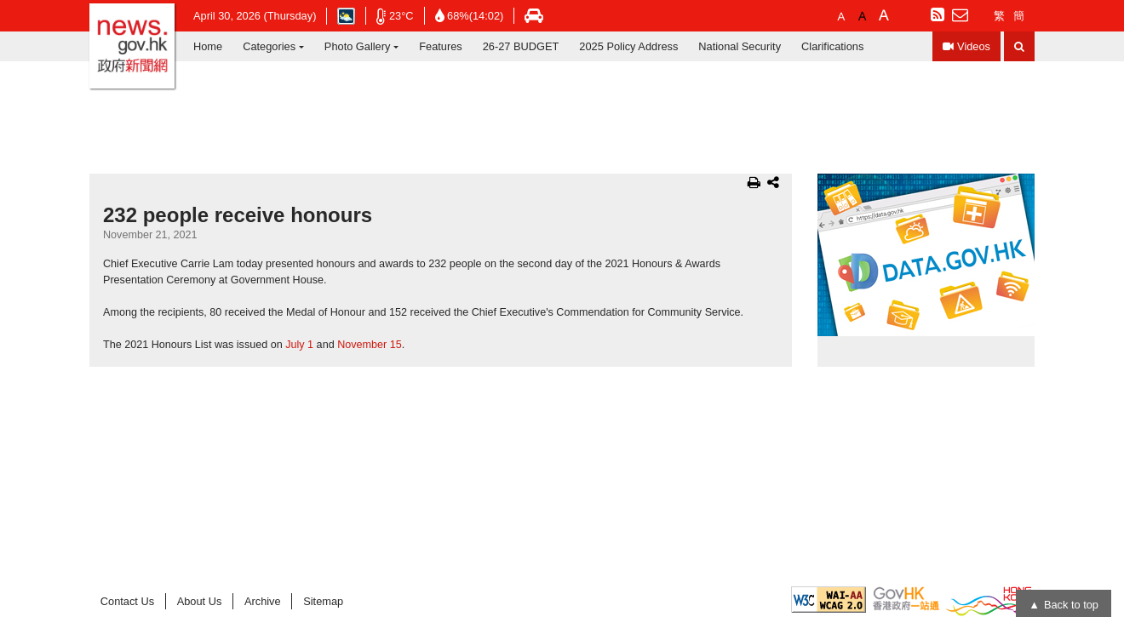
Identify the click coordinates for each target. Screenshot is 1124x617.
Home (207, 46)
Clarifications (832, 46)
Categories (269, 46)
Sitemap (323, 601)
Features (440, 46)
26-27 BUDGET (521, 46)
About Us (199, 601)
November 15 (369, 345)
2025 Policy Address (628, 46)
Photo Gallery (357, 46)
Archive (262, 601)
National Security (739, 46)
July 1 (299, 345)
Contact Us (127, 601)
